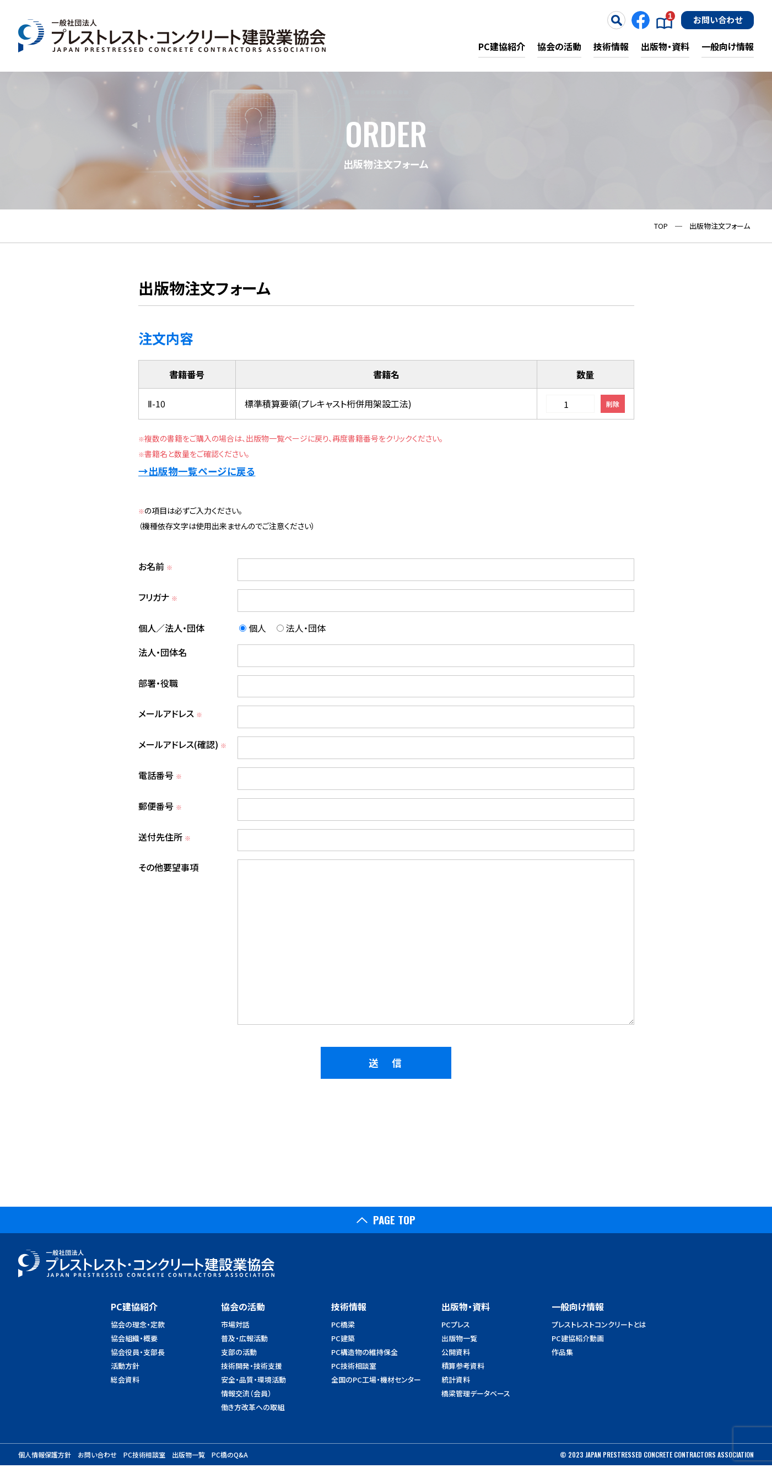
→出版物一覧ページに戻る (197, 471)
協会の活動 (559, 46)
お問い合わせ (717, 19)
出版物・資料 (665, 46)
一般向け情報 (727, 46)
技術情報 (611, 46)
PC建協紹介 (501, 46)
